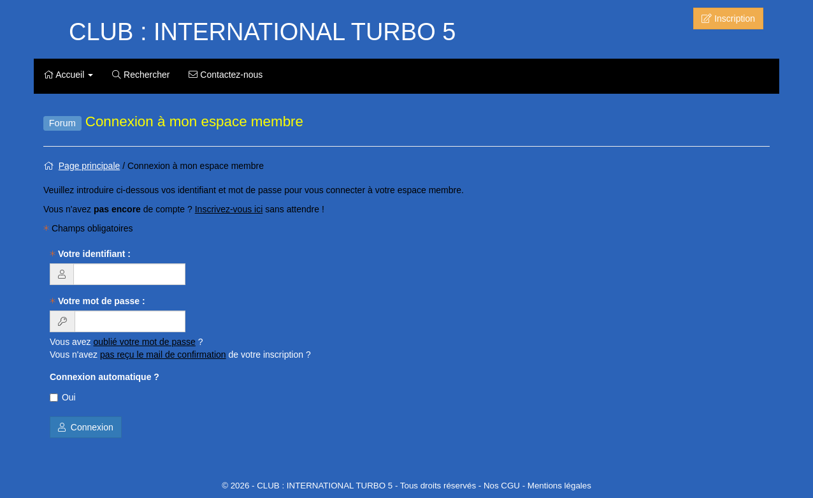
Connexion (85, 427)
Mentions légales (559, 485)
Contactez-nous (226, 75)
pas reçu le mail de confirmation (163, 354)
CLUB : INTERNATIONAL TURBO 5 (262, 31)
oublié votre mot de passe (145, 342)
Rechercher (140, 75)
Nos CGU (502, 485)
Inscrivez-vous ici (229, 209)
